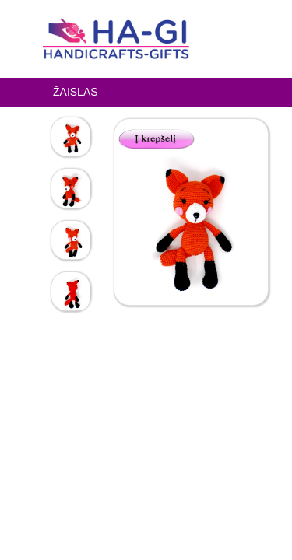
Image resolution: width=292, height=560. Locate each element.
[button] (161, 137)
